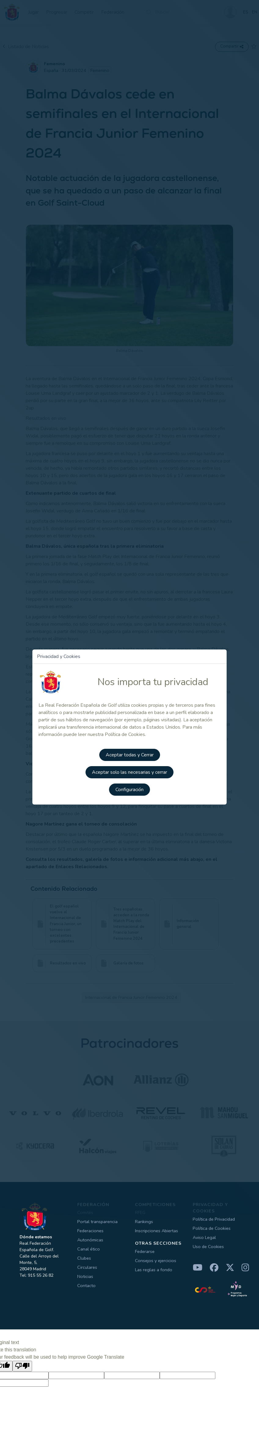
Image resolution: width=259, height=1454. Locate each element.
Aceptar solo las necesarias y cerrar (129, 771)
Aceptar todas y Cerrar (130, 754)
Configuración (129, 788)
